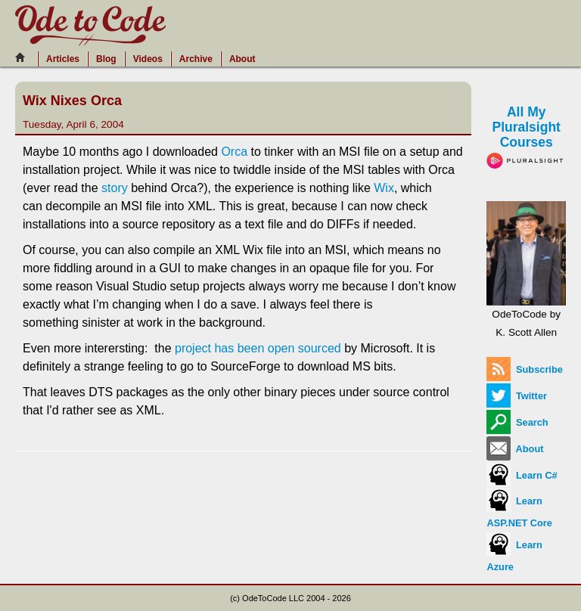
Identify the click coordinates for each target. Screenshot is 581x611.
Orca (234, 151)
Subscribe (524, 369)
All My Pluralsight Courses (526, 135)
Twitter (516, 396)
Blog (106, 59)
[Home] (24, 57)
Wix (384, 187)
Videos (148, 59)
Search (517, 422)
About (242, 59)
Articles (62, 59)
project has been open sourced (258, 348)
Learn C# (521, 475)
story (114, 187)
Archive (196, 59)
